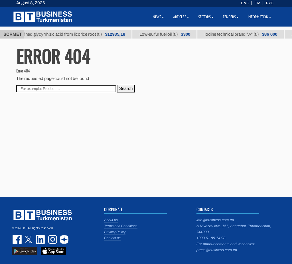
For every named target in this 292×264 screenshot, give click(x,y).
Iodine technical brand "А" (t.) (243, 34)
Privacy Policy (114, 232)
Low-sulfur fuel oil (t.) (167, 34)
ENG (245, 3)
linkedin (40, 239)
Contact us (112, 238)
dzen (63, 239)
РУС (269, 3)
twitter (29, 239)
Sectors (206, 16)
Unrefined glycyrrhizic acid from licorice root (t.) (72, 34)
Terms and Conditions (120, 226)
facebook (17, 239)
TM (257, 3)
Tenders (231, 16)
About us (110, 220)
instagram (52, 239)
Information (259, 16)
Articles (181, 16)
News (158, 16)
